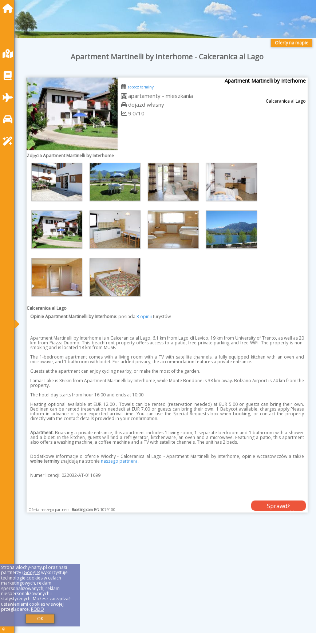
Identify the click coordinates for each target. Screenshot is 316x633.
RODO (37, 609)
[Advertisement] (167, 581)
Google (31, 572)
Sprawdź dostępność (278, 506)
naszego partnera (119, 461)
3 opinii (144, 316)
